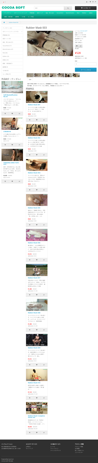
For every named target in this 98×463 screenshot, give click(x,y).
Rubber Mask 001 (34, 105)
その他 (23, 17)
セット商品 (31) (7, 74)
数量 (76, 61)
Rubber (84, 13)
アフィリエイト (54, 448)
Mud (78, 13)
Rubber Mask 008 (34, 313)
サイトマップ (29, 448)
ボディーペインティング (20, 13)
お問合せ (28, 446)
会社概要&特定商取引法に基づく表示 (11, 448)
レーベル (52, 446)
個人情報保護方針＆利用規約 (8, 446)
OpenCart (11, 459)
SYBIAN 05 (7, 131)
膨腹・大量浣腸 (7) (7, 63)
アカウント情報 (79, 446)
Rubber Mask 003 (13, 22)
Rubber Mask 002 (34, 138)
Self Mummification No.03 (10, 95)
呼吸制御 (32, 13)
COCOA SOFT (83, 31)
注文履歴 (77, 448)
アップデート (7, 13)
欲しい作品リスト (79, 450)
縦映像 (17, 17)
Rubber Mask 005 (34, 208)
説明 (30, 79)
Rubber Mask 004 (34, 173)
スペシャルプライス (55, 450)
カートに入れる (86, 70)
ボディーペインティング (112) (13, 31)
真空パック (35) (7, 38)
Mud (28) (5, 53)
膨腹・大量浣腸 (8, 17)
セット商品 (31, 17)
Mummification (70, 13)
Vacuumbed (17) (7, 46)
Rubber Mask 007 (34, 278)
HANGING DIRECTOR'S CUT (11, 163)
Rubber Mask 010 (34, 383)
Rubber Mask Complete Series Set (36, 416)
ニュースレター (79, 452)
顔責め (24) (5, 60)
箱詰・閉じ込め (50, 13)
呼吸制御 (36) (6, 35)
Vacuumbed (60, 13)
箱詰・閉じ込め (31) (8, 42)
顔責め (91, 13)
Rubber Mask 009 (34, 348)
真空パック (40, 13)
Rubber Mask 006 (34, 243)
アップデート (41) (7, 28)
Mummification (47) (8, 49)
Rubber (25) (6, 56)
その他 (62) (5, 70)
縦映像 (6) (5, 67)
